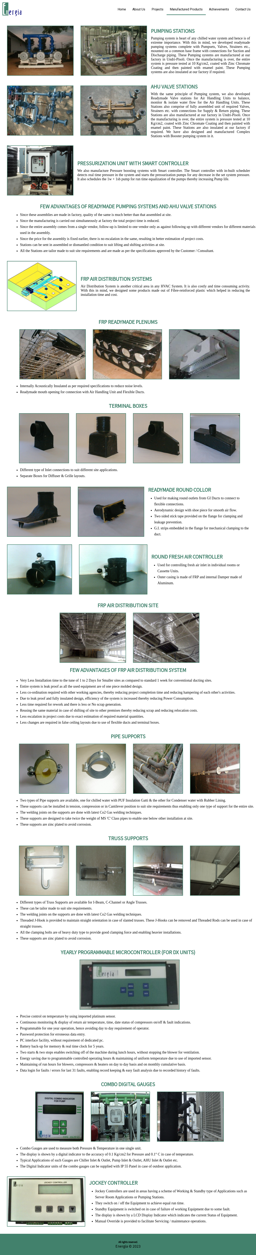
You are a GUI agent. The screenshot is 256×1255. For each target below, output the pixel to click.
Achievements (219, 9)
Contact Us (243, 9)
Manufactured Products (186, 9)
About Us (138, 9)
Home (122, 9)
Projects (157, 9)
